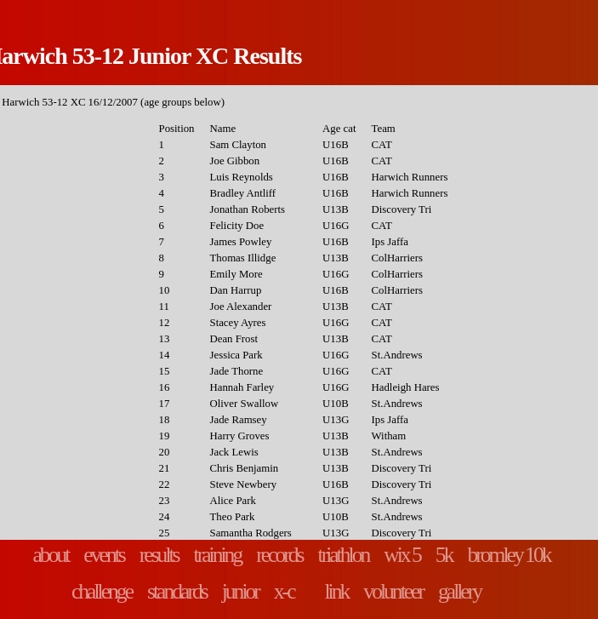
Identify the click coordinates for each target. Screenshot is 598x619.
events (103, 554)
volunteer (393, 591)
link (337, 591)
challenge (101, 591)
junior (240, 591)
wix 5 (402, 554)
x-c (284, 591)
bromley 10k (508, 554)
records (279, 554)
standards (177, 591)
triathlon (343, 554)
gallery (459, 591)
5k (444, 554)
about (50, 554)
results (159, 554)
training (218, 554)
